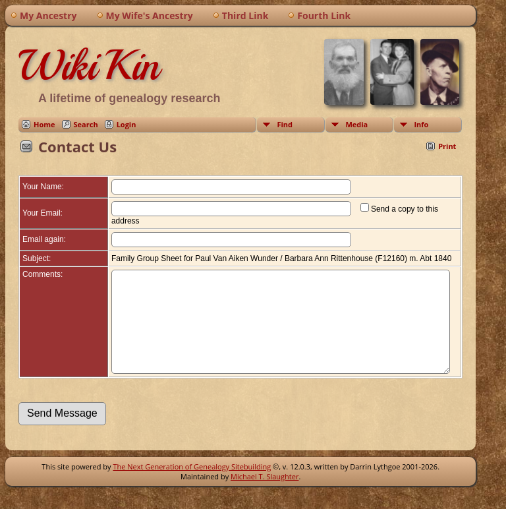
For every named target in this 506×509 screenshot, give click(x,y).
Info (421, 124)
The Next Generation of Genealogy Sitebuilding (192, 486)
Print (447, 146)
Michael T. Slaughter (264, 496)
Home (44, 124)
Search (86, 124)
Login (126, 124)
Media (356, 124)
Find (285, 124)
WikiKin (88, 65)
